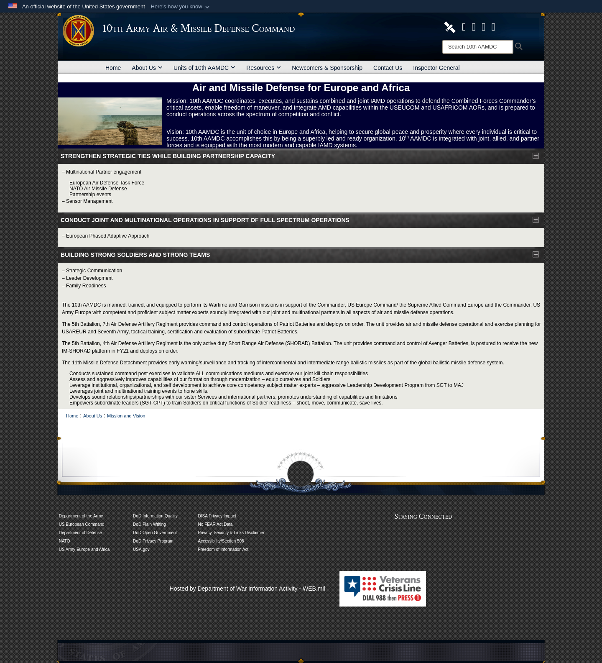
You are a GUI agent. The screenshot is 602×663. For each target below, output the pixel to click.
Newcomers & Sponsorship (327, 67)
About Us (147, 67)
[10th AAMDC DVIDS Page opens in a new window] (450, 26)
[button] (180, 7)
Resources (263, 67)
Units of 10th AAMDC (204, 67)
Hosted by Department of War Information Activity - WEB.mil (247, 588)
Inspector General (436, 67)
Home (113, 67)
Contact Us (387, 67)
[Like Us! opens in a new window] (494, 26)
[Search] (477, 47)
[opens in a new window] (464, 26)
